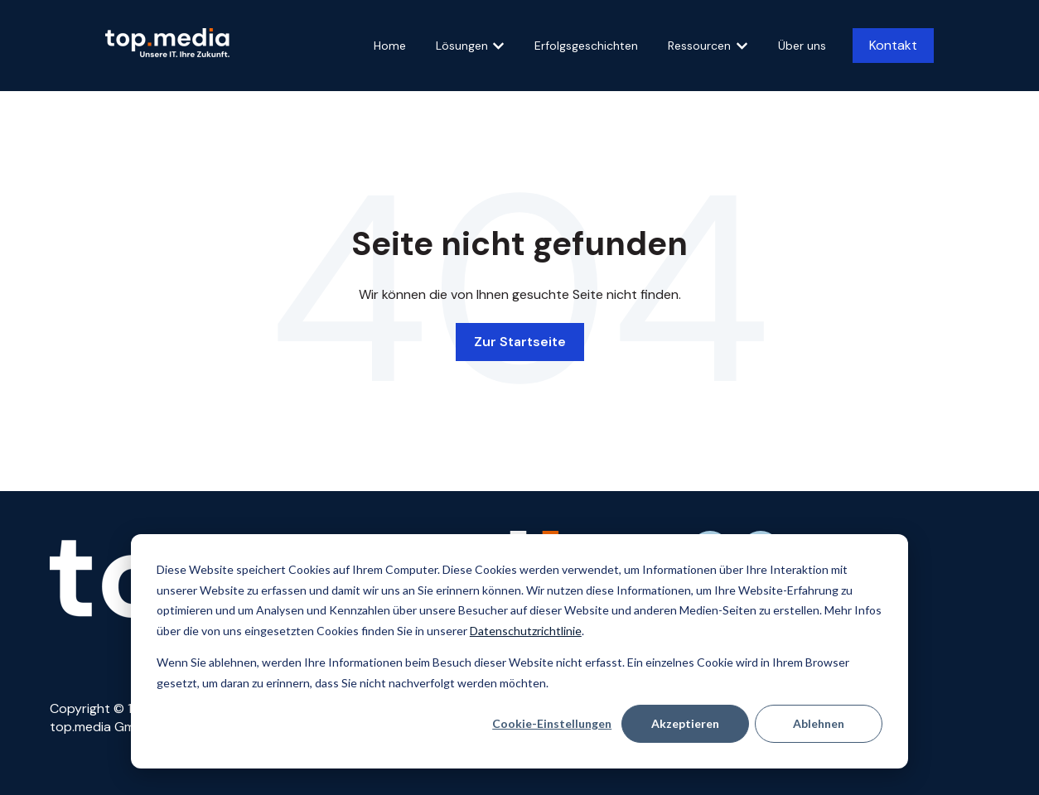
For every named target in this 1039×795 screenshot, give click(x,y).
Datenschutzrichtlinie (526, 631)
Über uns (802, 45)
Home (390, 45)
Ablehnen (818, 723)
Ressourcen (699, 45)
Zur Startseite (520, 341)
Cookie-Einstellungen (551, 723)
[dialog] (519, 651)
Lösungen (462, 45)
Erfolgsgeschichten (586, 45)
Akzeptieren (685, 723)
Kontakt (893, 45)
